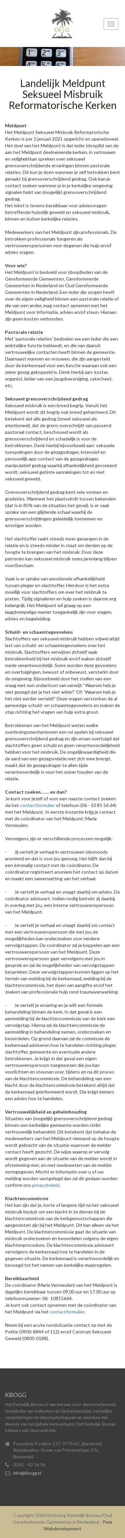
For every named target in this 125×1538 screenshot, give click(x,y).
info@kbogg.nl (27, 1473)
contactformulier (37, 805)
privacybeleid (45, 1185)
